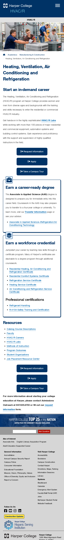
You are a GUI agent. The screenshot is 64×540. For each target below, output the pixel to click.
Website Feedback (45, 503)
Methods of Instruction (18, 346)
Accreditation (9, 455)
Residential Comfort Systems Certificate (29, 276)
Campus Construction (46, 462)
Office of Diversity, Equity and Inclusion (19, 476)
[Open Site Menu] (55, 6)
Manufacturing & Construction (32, 55)
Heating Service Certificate (22, 284)
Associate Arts (8, 442)
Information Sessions (46, 472)
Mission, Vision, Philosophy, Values (18, 473)
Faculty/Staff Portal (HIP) (47, 493)
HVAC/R (17, 11)
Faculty (10, 333)
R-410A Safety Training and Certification (29, 309)
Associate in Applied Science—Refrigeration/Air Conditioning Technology (33, 224)
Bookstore (42, 458)
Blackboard (42, 483)
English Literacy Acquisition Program (31, 442)
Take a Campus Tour (32, 171)
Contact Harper (44, 465)
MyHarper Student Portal (47, 500)
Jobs (40, 496)
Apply (32, 161)
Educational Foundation (13, 469)
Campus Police (10, 462)
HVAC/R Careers (15, 337)
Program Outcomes (16, 350)
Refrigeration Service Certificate (25, 280)
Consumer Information (13, 465)
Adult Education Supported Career (16, 446)
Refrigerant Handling (19, 305)
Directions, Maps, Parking (48, 469)
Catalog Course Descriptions (21, 329)
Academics (12, 55)
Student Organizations (18, 354)
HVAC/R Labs (48, 120)
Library (40, 476)
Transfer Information (35, 211)
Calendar (41, 486)
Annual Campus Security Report (17, 458)
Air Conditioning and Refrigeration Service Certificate (30, 290)
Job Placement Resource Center (23, 358)
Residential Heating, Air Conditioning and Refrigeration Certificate (30, 270)
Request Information (32, 151)
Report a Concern (11, 480)
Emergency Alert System (47, 490)
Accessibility (43, 455)
